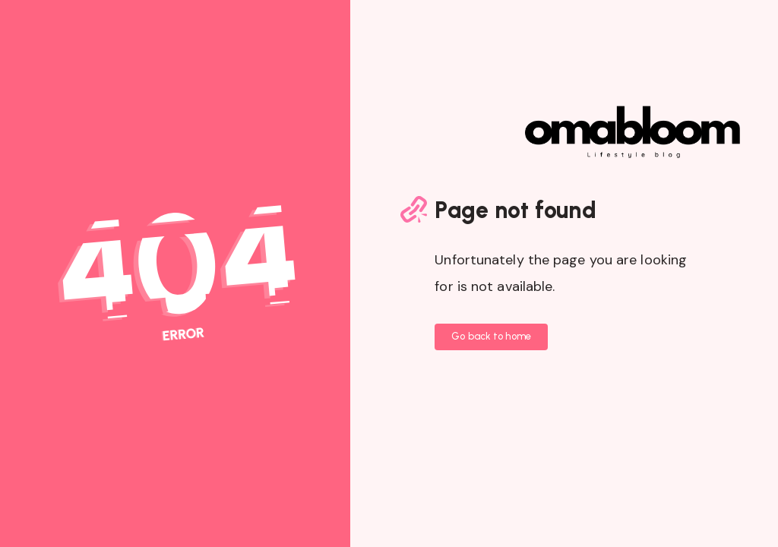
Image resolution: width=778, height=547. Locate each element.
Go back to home (491, 336)
